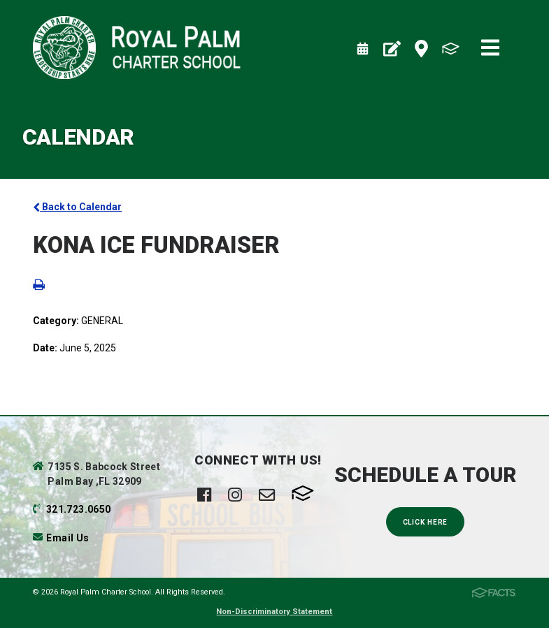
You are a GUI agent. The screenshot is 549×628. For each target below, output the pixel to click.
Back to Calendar (77, 206)
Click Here (425, 522)
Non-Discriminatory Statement (274, 611)
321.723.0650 (78, 509)
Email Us (67, 537)
